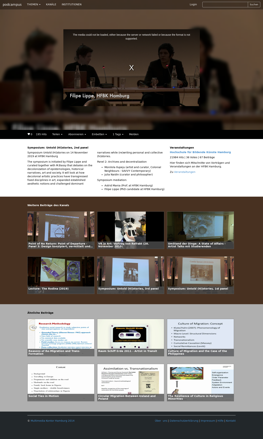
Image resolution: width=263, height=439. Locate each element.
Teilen (57, 134)
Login (193, 4)
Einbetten (99, 134)
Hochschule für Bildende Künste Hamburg (200, 152)
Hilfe (221, 420)
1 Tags (118, 134)
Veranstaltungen (184, 172)
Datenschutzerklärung (184, 420)
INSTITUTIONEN (71, 4)
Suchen (254, 4)
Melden (134, 134)
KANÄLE (51, 4)
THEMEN (34, 4)
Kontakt (231, 420)
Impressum (208, 420)
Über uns (161, 420)
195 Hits (41, 134)
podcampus (12, 5)
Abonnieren (77, 134)
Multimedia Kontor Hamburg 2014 (53, 420)
